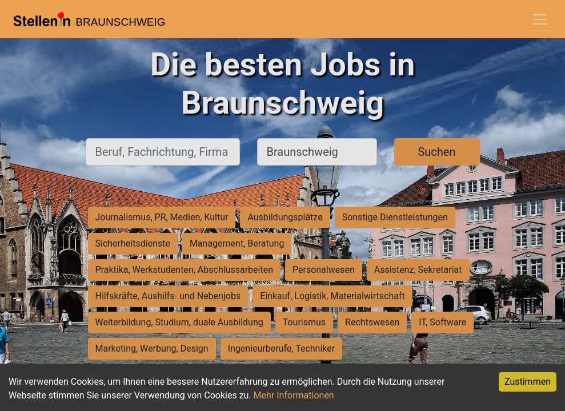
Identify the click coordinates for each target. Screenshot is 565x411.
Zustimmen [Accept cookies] (527, 381)
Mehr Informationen (294, 395)
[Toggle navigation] (540, 19)
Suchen (436, 152)
